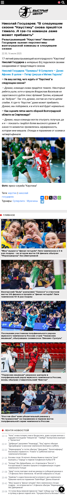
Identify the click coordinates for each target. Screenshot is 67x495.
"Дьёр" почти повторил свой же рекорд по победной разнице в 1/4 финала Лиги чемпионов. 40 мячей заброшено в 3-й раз (35, 472)
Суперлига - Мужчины (25, 201)
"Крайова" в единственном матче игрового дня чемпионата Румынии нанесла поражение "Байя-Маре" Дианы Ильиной (34, 478)
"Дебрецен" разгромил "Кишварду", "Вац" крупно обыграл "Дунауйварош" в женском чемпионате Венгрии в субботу (33, 445)
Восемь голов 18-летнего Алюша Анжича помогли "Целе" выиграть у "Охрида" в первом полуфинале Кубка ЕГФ (33, 458)
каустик (12, 193)
